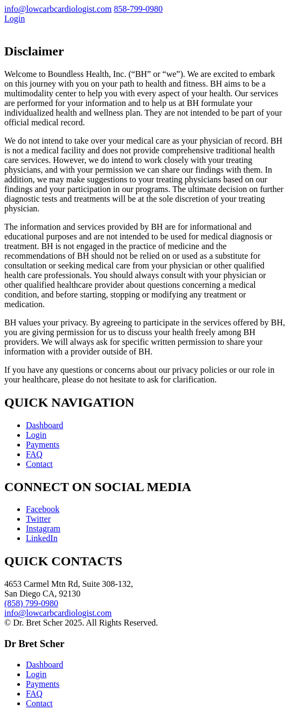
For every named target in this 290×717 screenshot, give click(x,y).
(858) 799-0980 (31, 603)
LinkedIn (42, 538)
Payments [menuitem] (42, 683)
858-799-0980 (138, 8)
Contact (39, 463)
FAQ (34, 454)
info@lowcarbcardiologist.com (58, 8)
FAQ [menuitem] (34, 693)
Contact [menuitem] (39, 703)
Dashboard (44, 425)
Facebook (42, 509)
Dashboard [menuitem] (44, 664)
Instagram (43, 528)
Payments (42, 444)
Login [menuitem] (36, 674)
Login (14, 18)
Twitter (38, 518)
